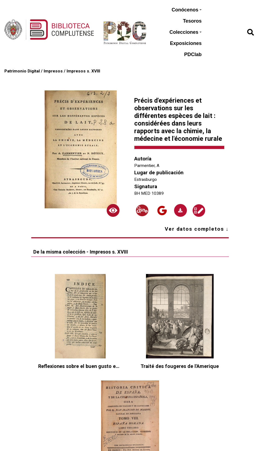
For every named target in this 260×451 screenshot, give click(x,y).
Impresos (53, 71)
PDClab (193, 54)
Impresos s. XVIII (83, 71)
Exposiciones (186, 43)
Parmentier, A (146, 165)
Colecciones (185, 32)
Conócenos (187, 10)
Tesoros (192, 21)
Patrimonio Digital (22, 71)
